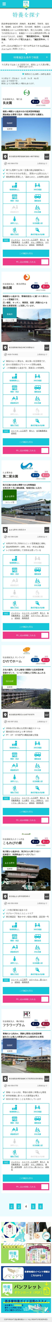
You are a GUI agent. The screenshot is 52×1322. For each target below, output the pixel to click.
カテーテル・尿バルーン (34, 1167)
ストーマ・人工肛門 (30, 240)
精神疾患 (40, 245)
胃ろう (42, 240)
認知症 (32, 245)
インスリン (15, 240)
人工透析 (25, 616)
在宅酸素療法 (41, 431)
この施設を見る (26, 253)
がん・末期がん (37, 242)
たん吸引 (25, 242)
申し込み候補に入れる (26, 262)
